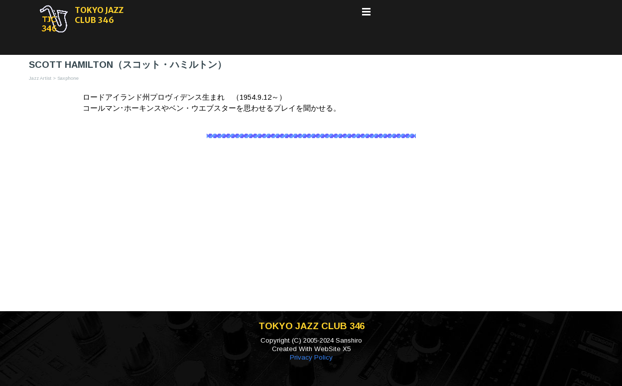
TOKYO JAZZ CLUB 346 (100, 15)
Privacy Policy (311, 357)
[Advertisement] (311, 231)
